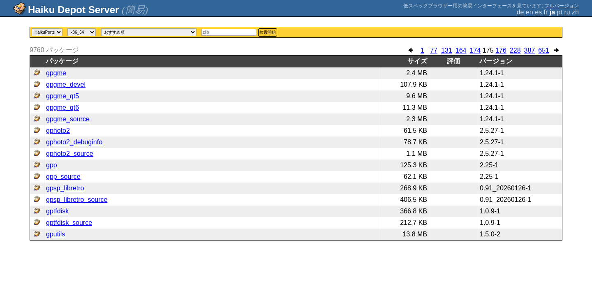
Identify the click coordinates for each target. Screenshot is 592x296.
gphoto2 (58, 130)
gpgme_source (68, 119)
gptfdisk (57, 211)
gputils (55, 234)
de (520, 12)
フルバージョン (561, 6)
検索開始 (267, 32)
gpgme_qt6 (62, 107)
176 (500, 50)
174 (475, 50)
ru (567, 12)
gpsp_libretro (65, 188)
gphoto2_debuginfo (74, 142)
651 (543, 50)
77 (433, 50)
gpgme (56, 72)
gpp (51, 165)
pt (559, 12)
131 (446, 50)
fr (546, 12)
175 (488, 50)
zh (575, 12)
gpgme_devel (66, 84)
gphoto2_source (69, 153)
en (529, 12)
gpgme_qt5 (62, 95)
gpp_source (63, 176)
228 (515, 50)
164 (461, 50)
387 (529, 50)
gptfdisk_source (69, 222)
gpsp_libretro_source (76, 199)
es (538, 12)
